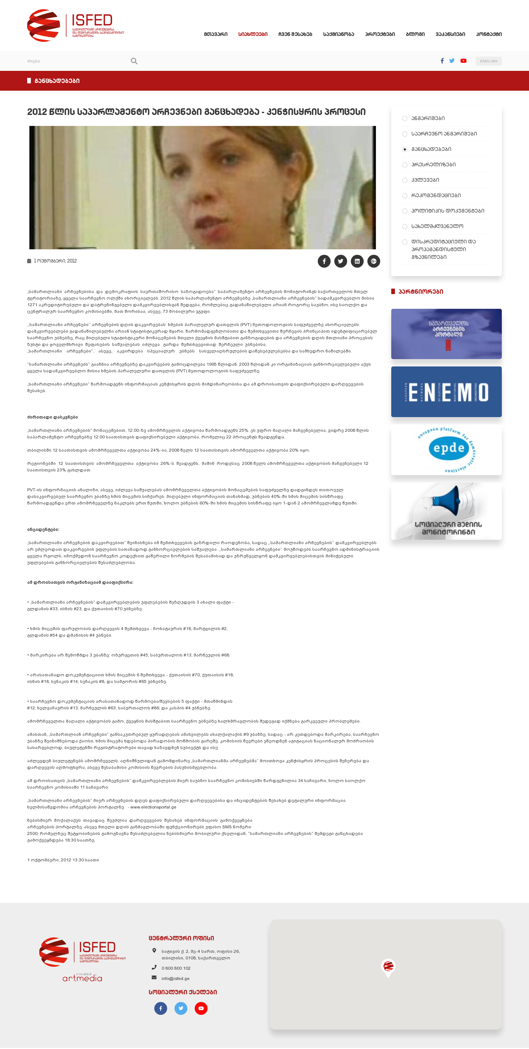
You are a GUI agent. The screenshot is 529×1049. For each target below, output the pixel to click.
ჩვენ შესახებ (297, 34)
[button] (389, 969)
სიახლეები (254, 34)
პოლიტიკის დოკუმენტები (449, 211)
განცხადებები (433, 149)
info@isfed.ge (175, 980)
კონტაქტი (490, 34)
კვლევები (426, 180)
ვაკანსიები (452, 34)
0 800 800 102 (175, 969)
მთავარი (217, 34)
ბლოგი (416, 34)
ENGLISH (490, 61)
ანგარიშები (429, 118)
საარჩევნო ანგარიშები (445, 134)
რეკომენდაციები (437, 195)
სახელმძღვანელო (439, 226)
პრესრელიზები (435, 165)
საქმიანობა (340, 34)
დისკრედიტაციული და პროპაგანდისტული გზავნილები (445, 250)
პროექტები (381, 34)
